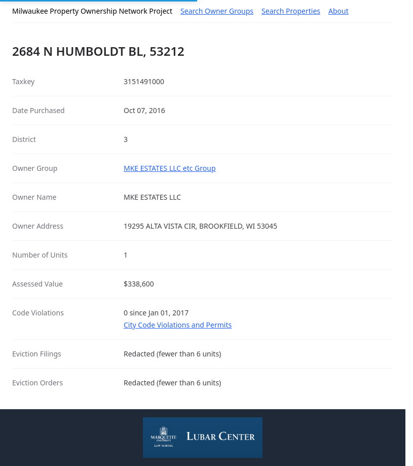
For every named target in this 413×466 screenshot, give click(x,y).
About (338, 11)
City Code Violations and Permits (178, 325)
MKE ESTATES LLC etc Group (170, 168)
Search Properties (290, 11)
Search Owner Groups (216, 11)
